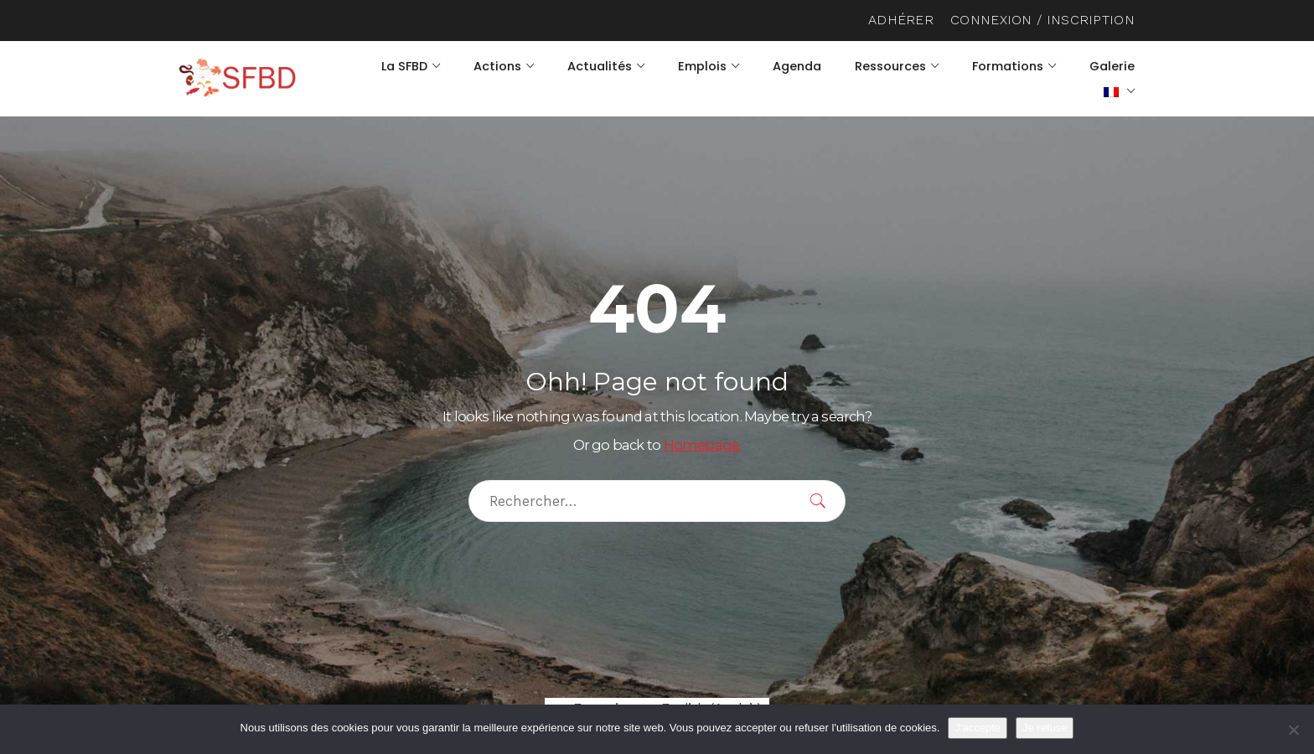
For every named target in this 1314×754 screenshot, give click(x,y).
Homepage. (703, 444)
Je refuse (1044, 727)
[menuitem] (1119, 91)
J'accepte (977, 727)
